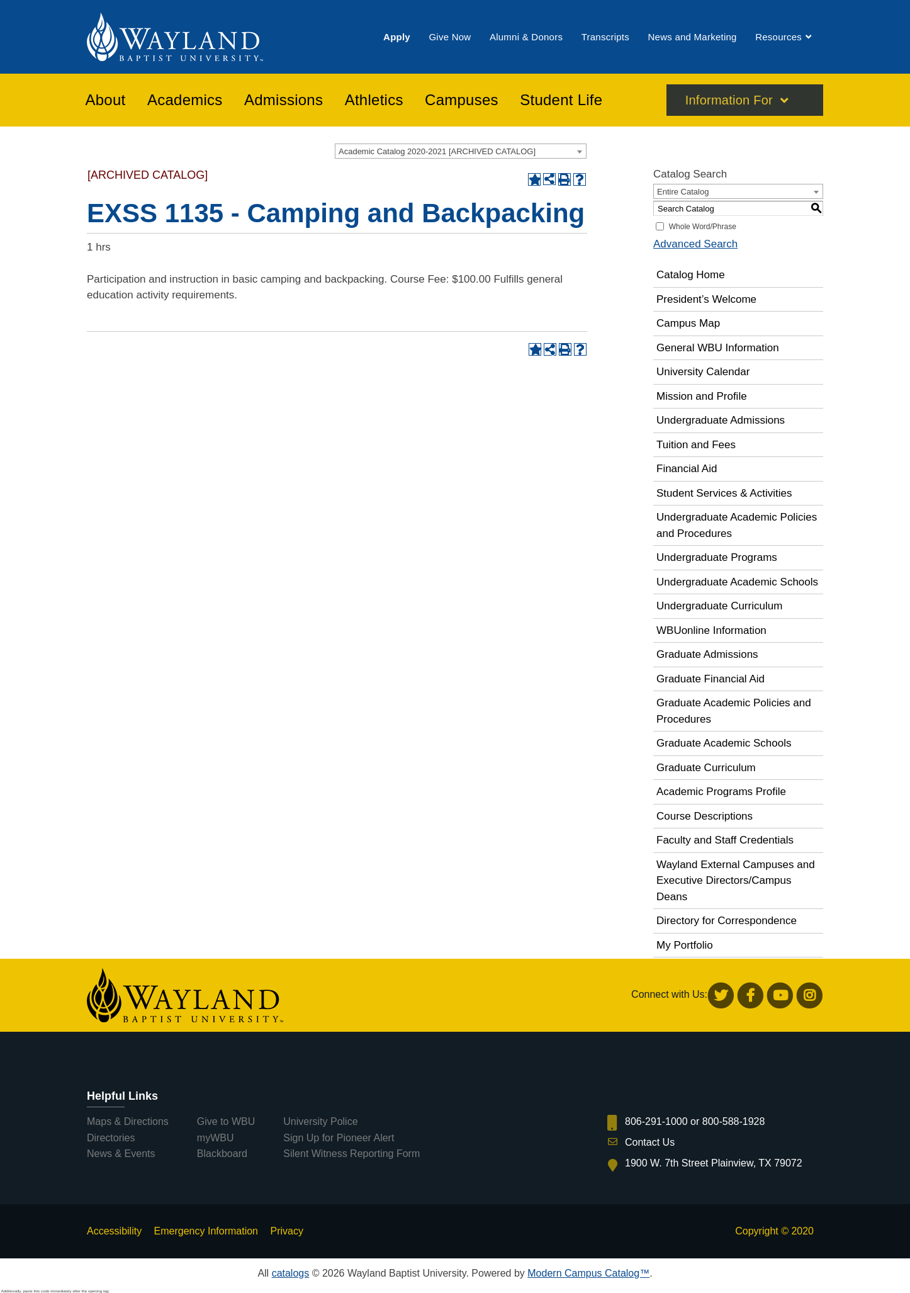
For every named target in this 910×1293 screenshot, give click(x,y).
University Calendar (703, 372)
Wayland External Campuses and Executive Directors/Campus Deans (735, 881)
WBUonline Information (711, 630)
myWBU (215, 1137)
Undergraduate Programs (716, 557)
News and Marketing (692, 37)
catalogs (291, 1273)
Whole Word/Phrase (702, 226)
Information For (729, 100)
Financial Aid (686, 469)
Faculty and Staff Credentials (725, 840)
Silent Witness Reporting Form (351, 1153)
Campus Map (688, 323)
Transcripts (605, 37)
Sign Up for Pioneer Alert (338, 1137)
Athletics (374, 100)
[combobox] (461, 151)
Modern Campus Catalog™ (588, 1273)
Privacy (286, 1231)
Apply (396, 37)
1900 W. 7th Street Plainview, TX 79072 (713, 1163)
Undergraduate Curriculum (719, 606)
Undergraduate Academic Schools (737, 582)
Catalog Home (690, 275)
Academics (185, 100)
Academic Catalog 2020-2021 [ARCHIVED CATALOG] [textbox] (437, 151)
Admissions (283, 100)
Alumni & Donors (526, 37)
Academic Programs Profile (721, 792)
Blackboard (222, 1153)
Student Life (561, 100)
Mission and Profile (701, 396)
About (106, 100)
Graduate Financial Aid (710, 679)
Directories (111, 1137)
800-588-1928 (733, 1121)
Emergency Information (206, 1231)
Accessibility (114, 1231)
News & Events (121, 1153)
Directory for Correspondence (726, 921)
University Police (320, 1121)
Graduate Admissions (707, 654)
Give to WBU (226, 1121)
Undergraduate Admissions (720, 420)
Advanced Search (695, 244)
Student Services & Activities (724, 493)
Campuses (461, 100)
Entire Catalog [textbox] (683, 191)
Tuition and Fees (696, 445)
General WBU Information (717, 348)
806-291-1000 (656, 1121)
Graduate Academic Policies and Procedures (733, 711)
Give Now (450, 37)
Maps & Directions (128, 1121)
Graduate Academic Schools (724, 743)
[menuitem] (396, 37)
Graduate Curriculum (706, 768)
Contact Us (650, 1142)
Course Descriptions (704, 816)
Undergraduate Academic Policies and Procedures (736, 525)
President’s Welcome (706, 299)
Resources (778, 37)
